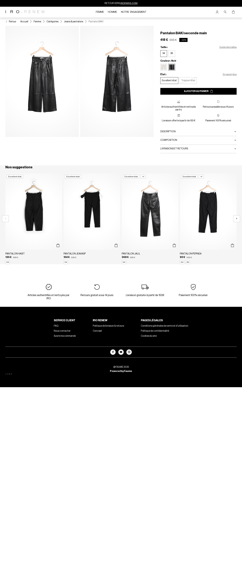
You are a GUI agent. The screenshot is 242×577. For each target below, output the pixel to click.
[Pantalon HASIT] (33, 218)
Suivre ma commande (65, 336)
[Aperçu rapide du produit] (58, 245)
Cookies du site (149, 336)
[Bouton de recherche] (225, 12)
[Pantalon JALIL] (150, 218)
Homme (112, 12)
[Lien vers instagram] (129, 352)
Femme (100, 12)
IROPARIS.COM (128, 3)
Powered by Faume (121, 371)
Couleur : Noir (168, 61)
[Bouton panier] (233, 12)
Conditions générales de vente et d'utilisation (164, 326)
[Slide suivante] (236, 218)
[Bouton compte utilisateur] (217, 12)
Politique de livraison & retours (108, 326)
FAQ (56, 326)
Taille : (164, 47)
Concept (97, 331)
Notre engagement (133, 12)
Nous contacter (62, 331)
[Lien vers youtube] (121, 352)
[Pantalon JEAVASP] (92, 218)
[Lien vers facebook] (113, 352)
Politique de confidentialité (155, 331)
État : (163, 74)
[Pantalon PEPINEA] (208, 218)
